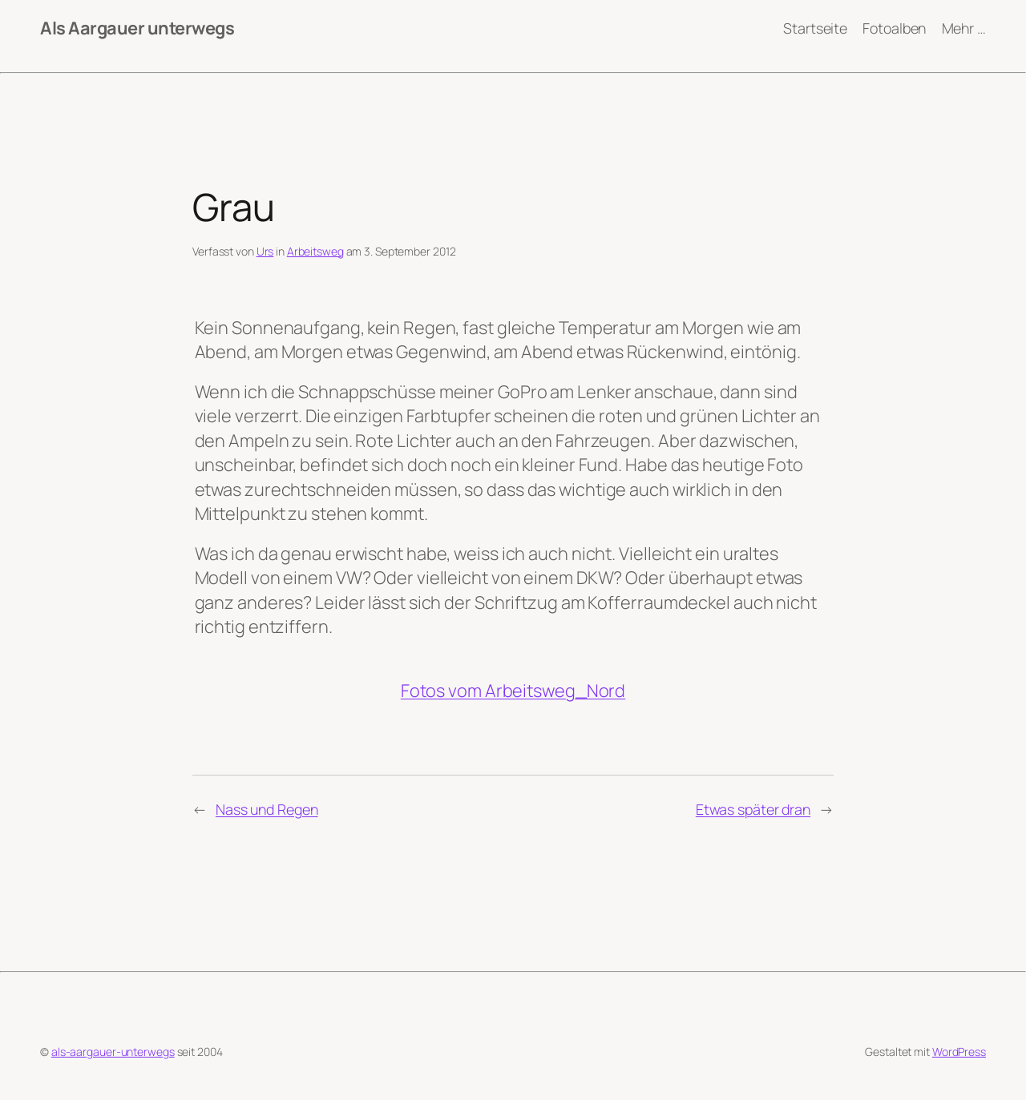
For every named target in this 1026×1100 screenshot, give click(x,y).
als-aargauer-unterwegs (113, 1051)
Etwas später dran (753, 809)
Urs (265, 251)
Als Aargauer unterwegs (137, 28)
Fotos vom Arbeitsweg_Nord (513, 691)
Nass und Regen (267, 809)
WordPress (959, 1051)
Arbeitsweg (315, 251)
